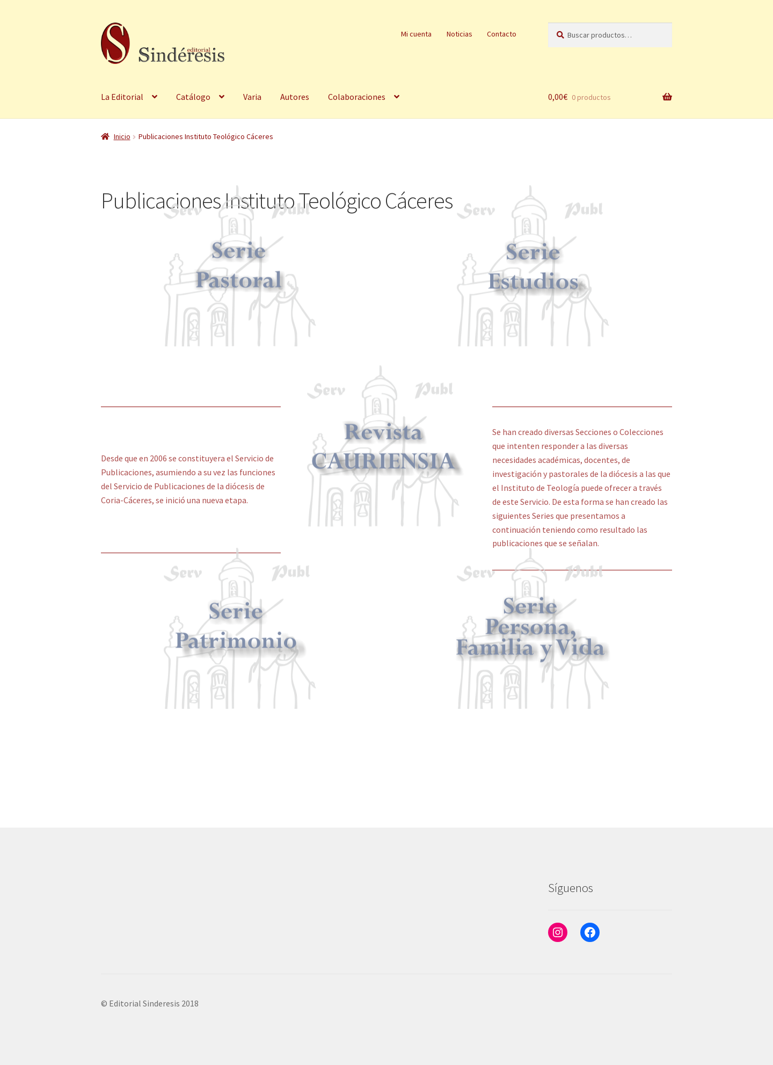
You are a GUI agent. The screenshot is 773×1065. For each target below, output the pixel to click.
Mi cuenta (416, 34)
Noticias (459, 34)
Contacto (501, 34)
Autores (294, 96)
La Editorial (122, 96)
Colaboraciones (356, 96)
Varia (252, 96)
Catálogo (193, 96)
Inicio (122, 136)
